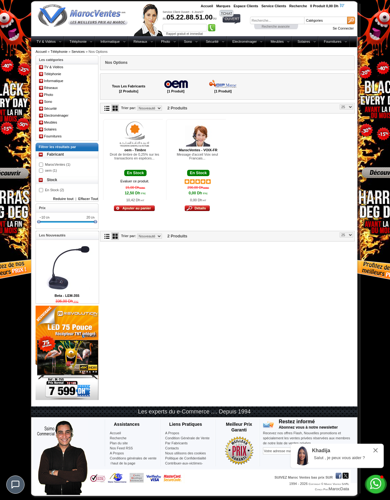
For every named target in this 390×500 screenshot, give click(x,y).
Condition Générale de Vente (187, 438)
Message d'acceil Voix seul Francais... (197, 156)
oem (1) (51, 170)
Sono (188, 41)
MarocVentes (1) (57, 164)
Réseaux (140, 41)
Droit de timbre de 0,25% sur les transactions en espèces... (134, 156)
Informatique (110, 41)
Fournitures (333, 41)
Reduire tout (63, 199)
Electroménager (244, 41)
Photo (165, 41)
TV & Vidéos (46, 41)
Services (78, 51)
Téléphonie (78, 41)
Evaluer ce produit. (134, 181)
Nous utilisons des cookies (185, 453)
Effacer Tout (88, 199)
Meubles (277, 41)
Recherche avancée (276, 26)
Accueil (41, 51)
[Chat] (15, 484)
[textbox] (277, 20)
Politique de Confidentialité (185, 458)
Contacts (172, 448)
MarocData (339, 488)
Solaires (304, 41)
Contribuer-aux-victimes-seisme (184, 465)
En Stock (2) (54, 190)
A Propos (172, 433)
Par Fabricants (176, 443)
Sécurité (212, 41)
